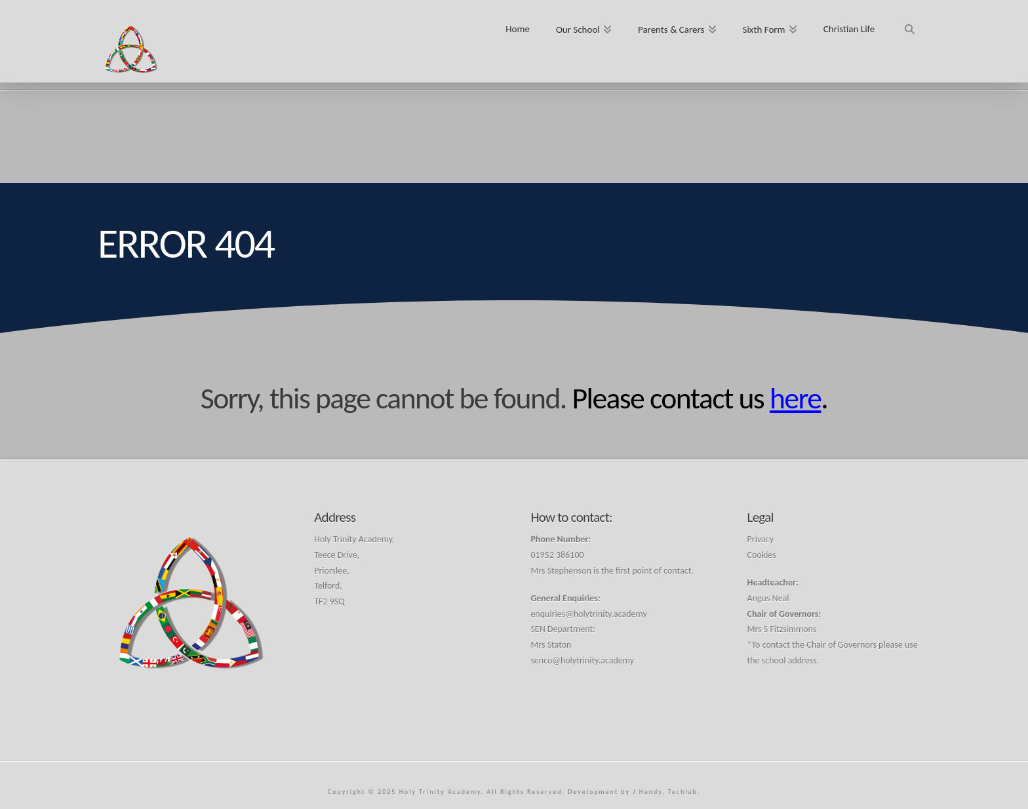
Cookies (761, 555)
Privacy (760, 539)
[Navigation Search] (909, 24)
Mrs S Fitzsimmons (782, 629)
